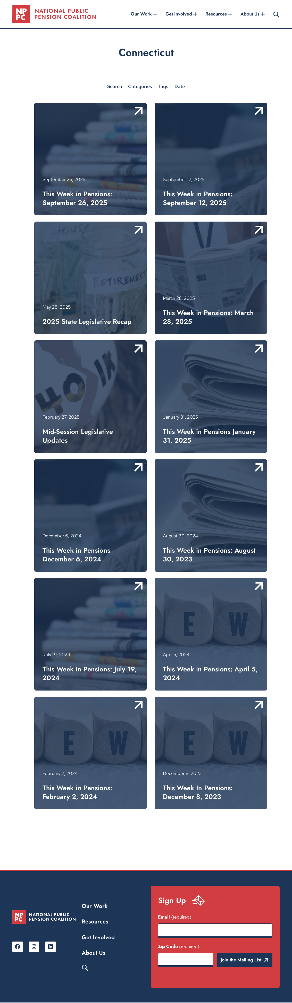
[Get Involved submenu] (195, 14)
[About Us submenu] (263, 14)
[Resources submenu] (230, 14)
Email (174, 917)
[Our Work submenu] (155, 14)
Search (85, 967)
